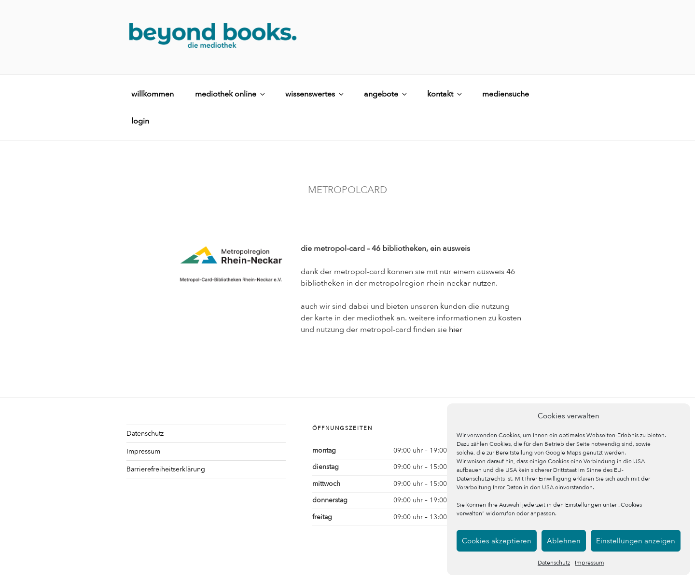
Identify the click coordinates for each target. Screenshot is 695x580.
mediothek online (230, 94)
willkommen (152, 94)
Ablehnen (564, 541)
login (140, 121)
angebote (386, 94)
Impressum (589, 562)
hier (455, 329)
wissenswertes (315, 94)
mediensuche (505, 94)
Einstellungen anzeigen (635, 541)
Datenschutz (554, 562)
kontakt (445, 94)
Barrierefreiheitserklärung (165, 469)
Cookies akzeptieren (496, 541)
